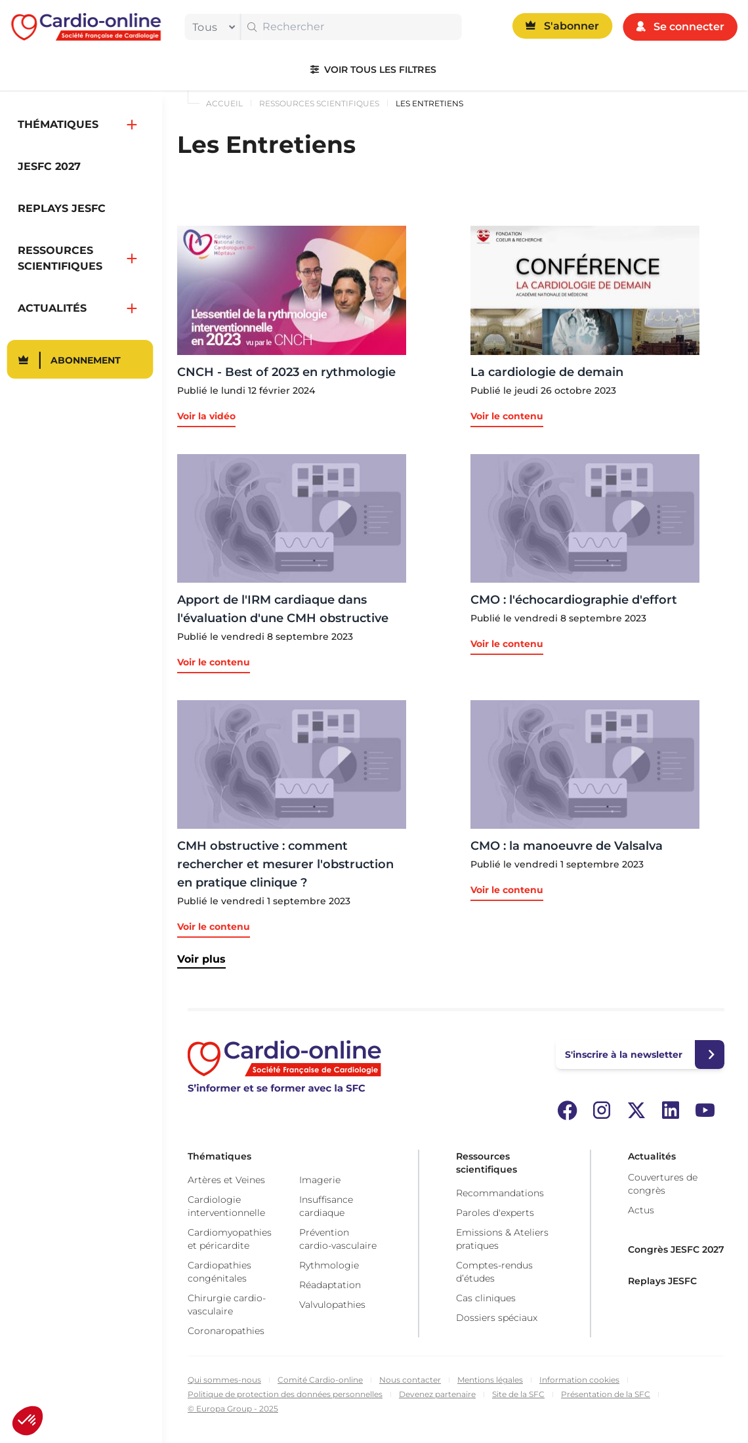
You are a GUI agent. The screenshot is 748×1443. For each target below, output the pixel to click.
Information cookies (579, 1380)
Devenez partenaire (437, 1394)
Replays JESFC (662, 1281)
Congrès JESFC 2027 (676, 1249)
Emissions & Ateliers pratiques (502, 1238)
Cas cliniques (486, 1298)
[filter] (210, 27)
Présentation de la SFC (605, 1394)
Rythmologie (329, 1265)
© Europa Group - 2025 (233, 1408)
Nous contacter (410, 1380)
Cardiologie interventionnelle (226, 1206)
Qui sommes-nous (224, 1380)
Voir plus (201, 959)
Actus (641, 1210)
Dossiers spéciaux (496, 1318)
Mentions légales (490, 1380)
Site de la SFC (518, 1394)
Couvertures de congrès (662, 1183)
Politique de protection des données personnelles (285, 1394)
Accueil (224, 103)
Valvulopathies (332, 1304)
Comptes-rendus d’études (494, 1271)
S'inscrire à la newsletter (623, 1054)
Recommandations (500, 1193)
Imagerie (320, 1180)
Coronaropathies (226, 1331)
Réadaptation (330, 1285)
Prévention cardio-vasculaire (338, 1238)
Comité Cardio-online (320, 1380)
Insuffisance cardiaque (326, 1206)
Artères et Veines (226, 1180)
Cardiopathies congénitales (219, 1271)
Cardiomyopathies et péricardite (230, 1238)
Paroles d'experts (495, 1213)
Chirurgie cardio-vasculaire (227, 1304)
